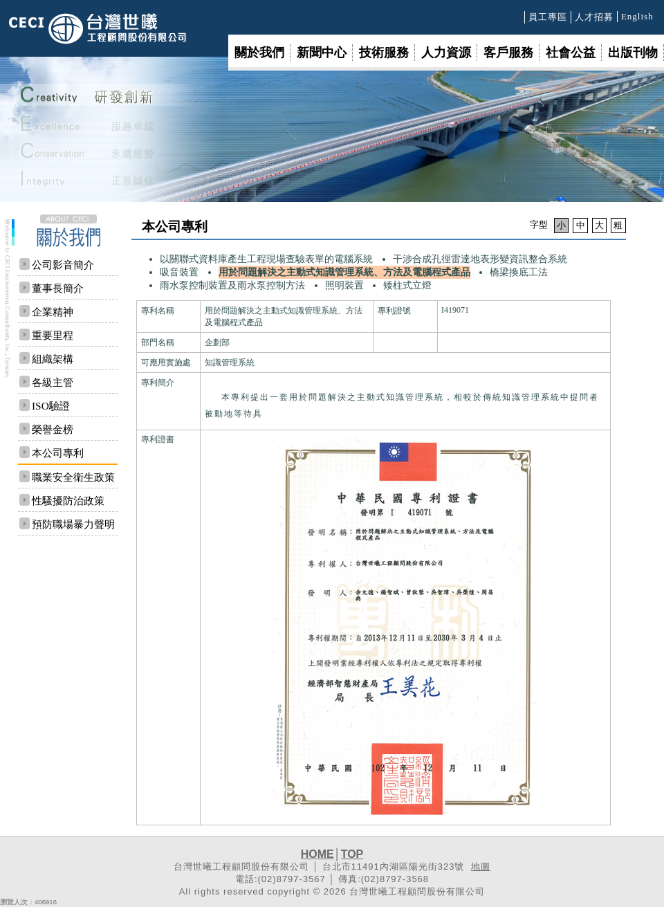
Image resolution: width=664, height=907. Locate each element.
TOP (352, 854)
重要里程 (52, 335)
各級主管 (52, 382)
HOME (317, 854)
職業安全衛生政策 (73, 477)
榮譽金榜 (52, 429)
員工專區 (547, 17)
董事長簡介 (58, 288)
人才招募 (594, 17)
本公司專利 (58, 453)
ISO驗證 (51, 406)
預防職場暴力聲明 (73, 524)
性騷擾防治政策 (68, 500)
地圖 (480, 866)
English (637, 16)
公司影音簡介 (63, 265)
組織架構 (52, 359)
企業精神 (52, 312)
